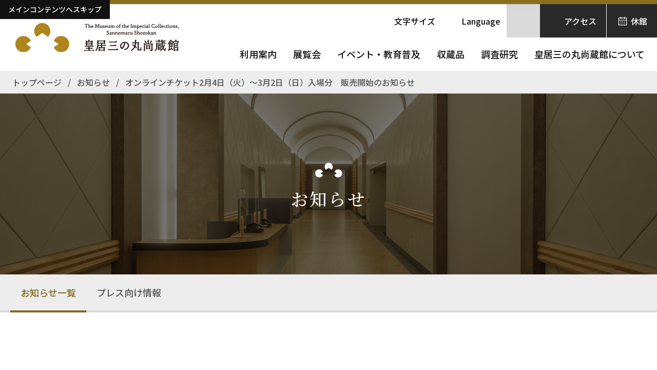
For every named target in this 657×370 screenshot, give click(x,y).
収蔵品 (451, 54)
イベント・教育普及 (378, 54)
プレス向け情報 (128, 292)
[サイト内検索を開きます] (523, 21)
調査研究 (499, 54)
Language (480, 21)
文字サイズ (414, 21)
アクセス (580, 21)
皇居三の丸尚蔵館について (589, 54)
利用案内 (258, 54)
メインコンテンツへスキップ (55, 9)
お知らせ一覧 (48, 292)
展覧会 (307, 54)
